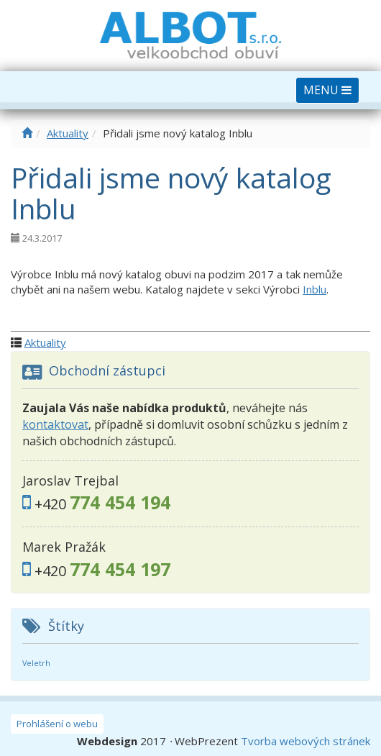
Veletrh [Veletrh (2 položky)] (36, 663)
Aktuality (67, 133)
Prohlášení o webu (57, 723)
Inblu (314, 289)
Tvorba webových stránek (305, 741)
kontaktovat (55, 424)
